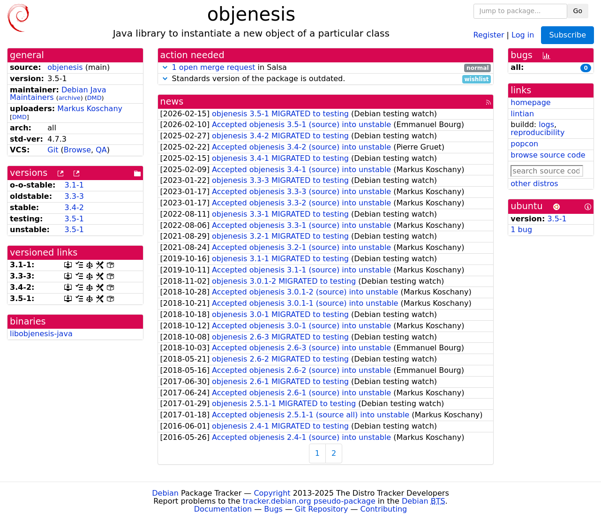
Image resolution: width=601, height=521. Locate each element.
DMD (94, 97)
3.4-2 (73, 207)
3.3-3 (73, 196)
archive (70, 97)
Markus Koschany (89, 108)
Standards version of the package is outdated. (325, 79)
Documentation (223, 509)
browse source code (548, 155)
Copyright (272, 493)
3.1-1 (73, 185)
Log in (522, 34)
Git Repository (321, 509)
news (172, 101)
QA (101, 149)
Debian (165, 493)
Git (52, 149)
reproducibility (537, 132)
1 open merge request (213, 67)
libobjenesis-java (41, 333)
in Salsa (325, 68)
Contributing (384, 509)
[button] (165, 67)
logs (546, 124)
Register (488, 34)
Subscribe (567, 34)
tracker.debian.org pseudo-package (309, 501)
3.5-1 (73, 218)
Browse (77, 149)
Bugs (273, 509)
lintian (522, 113)
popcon (524, 143)
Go (577, 11)
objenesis (65, 67)
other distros (534, 183)
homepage (530, 102)
